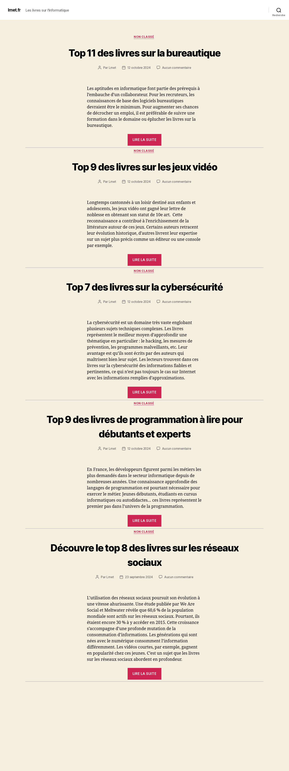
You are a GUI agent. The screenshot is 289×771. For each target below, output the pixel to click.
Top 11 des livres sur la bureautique (144, 60)
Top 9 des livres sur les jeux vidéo (144, 181)
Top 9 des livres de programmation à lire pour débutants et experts (144, 464)
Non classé (144, 37)
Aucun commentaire (177, 83)
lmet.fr (15, 10)
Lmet (111, 83)
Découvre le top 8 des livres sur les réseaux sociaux (144, 601)
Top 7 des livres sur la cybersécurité (144, 309)
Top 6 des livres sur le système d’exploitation (144, 754)
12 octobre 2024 (138, 83)
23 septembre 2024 (138, 624)
